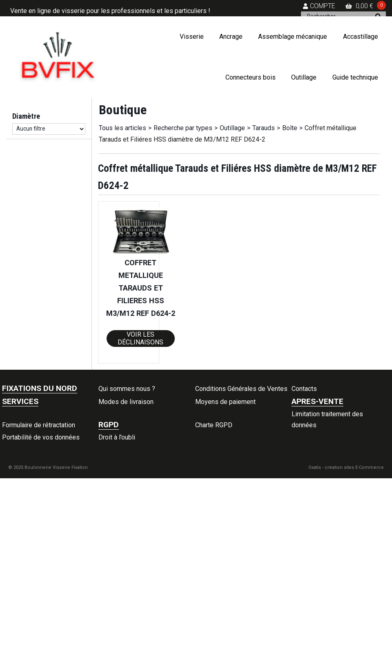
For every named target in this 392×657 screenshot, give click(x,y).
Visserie (192, 36)
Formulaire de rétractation (38, 425)
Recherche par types (183, 128)
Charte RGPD (213, 425)
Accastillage (360, 36)
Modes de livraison (126, 402)
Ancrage (231, 36)
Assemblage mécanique (292, 36)
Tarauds (263, 128)
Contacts (304, 389)
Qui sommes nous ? (126, 389)
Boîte (289, 128)
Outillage (303, 77)
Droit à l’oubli (116, 437)
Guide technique (355, 77)
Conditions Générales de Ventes (241, 389)
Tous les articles (122, 128)
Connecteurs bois (250, 77)
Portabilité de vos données (41, 437)
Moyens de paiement (225, 402)
